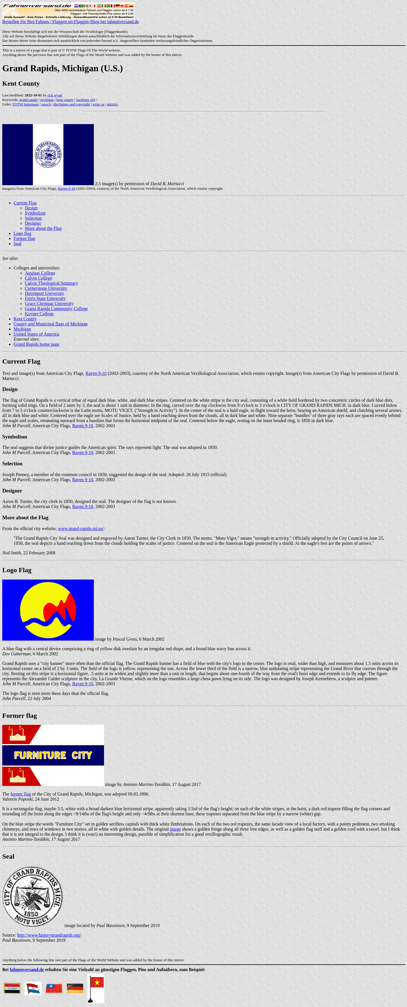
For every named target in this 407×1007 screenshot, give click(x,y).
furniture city (86, 100)
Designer (33, 223)
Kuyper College (39, 313)
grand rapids (28, 100)
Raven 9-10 (66, 188)
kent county (65, 100)
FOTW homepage (25, 104)
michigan (47, 100)
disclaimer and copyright (71, 104)
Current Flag (25, 202)
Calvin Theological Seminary (51, 283)
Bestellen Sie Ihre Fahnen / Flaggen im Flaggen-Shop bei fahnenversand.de (70, 19)
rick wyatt (54, 95)
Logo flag (22, 233)
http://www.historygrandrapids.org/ (49, 935)
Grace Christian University (49, 303)
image (175, 829)
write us (99, 104)
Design (31, 208)
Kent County (25, 318)
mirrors (112, 104)
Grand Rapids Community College (56, 308)
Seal (17, 243)
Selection (33, 218)
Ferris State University (45, 298)
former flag (20, 794)
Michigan (22, 329)
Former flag (24, 238)
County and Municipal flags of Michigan (51, 323)
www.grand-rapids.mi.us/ (81, 528)
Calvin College (38, 278)
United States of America (36, 334)
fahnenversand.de (27, 969)
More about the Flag (43, 228)
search (46, 104)
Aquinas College (40, 273)
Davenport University (44, 293)
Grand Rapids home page (36, 344)
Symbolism (35, 213)
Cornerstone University (46, 288)
